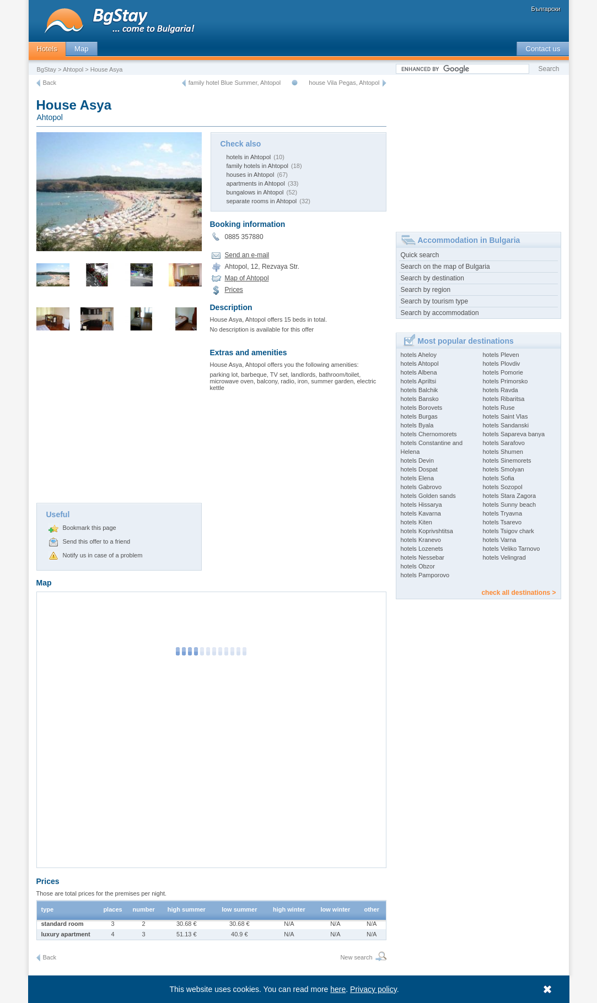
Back (49, 82)
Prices (234, 290)
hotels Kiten (416, 522)
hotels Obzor (418, 566)
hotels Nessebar (423, 557)
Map (81, 49)
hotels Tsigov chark (508, 531)
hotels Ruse (499, 407)
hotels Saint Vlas (505, 416)
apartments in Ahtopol (256, 183)
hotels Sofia (498, 478)
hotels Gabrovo (421, 487)
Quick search (420, 255)
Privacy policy (373, 989)
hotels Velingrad (504, 557)
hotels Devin (417, 460)
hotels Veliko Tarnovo (511, 548)
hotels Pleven (501, 354)
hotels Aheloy (419, 354)
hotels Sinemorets (507, 460)
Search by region (426, 290)
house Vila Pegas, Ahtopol (344, 82)
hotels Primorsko (505, 381)
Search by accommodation (440, 313)
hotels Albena (419, 372)
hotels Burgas (419, 416)
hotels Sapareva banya (514, 434)
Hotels (47, 49)
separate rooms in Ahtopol (262, 201)
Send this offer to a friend (97, 541)
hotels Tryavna (503, 513)
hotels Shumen (503, 451)
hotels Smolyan (503, 469)
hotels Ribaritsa (504, 398)
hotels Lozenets (422, 548)
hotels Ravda (500, 390)
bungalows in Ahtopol (255, 192)
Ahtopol (73, 69)
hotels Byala (417, 425)
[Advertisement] (119, 420)
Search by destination (432, 278)
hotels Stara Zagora (509, 495)
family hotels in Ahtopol (258, 165)
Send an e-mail (247, 255)
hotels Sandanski (506, 425)
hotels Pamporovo (425, 575)
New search (356, 957)
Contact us (542, 49)
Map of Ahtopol (247, 278)
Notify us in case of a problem (103, 555)
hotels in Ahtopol (249, 157)
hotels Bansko (420, 398)
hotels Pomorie (503, 372)
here (338, 989)
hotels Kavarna (421, 513)
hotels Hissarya (421, 504)
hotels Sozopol (503, 487)
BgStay (46, 69)
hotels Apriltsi (419, 381)
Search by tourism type (435, 301)
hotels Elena (417, 478)
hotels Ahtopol (420, 363)
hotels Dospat (419, 469)
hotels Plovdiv (501, 363)
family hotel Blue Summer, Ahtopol (235, 82)
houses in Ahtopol (251, 174)
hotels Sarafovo (504, 443)
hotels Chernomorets (429, 434)
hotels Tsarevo (502, 522)
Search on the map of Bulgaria (445, 266)
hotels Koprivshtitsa (427, 531)
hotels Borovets (422, 407)
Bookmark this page (89, 527)
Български (546, 9)
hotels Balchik (419, 390)
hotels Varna (500, 539)
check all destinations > (518, 593)
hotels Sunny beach (509, 504)
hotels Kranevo (421, 539)
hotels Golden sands (428, 495)
